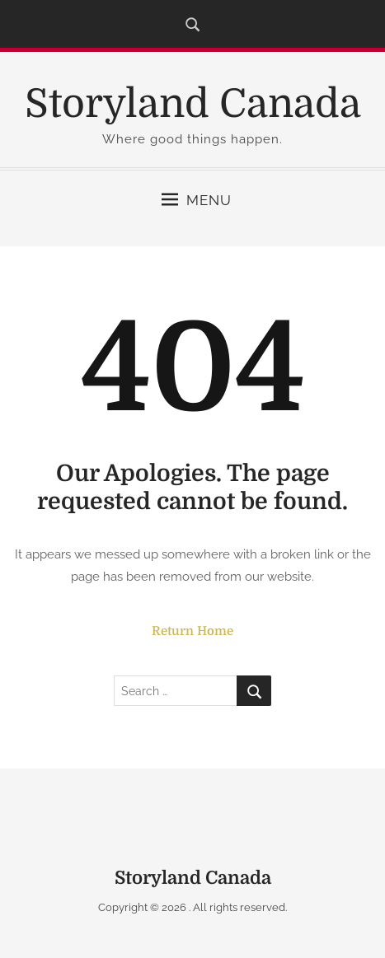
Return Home (192, 631)
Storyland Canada (193, 104)
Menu (197, 199)
